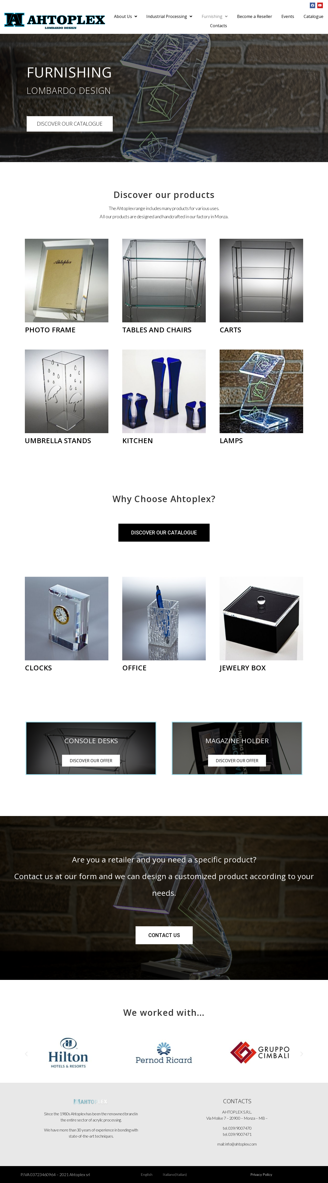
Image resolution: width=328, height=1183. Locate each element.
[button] (26, 1053)
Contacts (218, 25)
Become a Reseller (254, 16)
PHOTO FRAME (50, 329)
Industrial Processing (169, 16)
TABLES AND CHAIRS (156, 329)
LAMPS (231, 440)
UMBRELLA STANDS (58, 440)
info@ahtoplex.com (241, 1143)
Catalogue (313, 16)
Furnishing (215, 16)
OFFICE (134, 667)
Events (287, 16)
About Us (125, 16)
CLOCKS (38, 667)
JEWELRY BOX (243, 667)
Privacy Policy (261, 1174)
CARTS (230, 329)
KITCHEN (137, 440)
